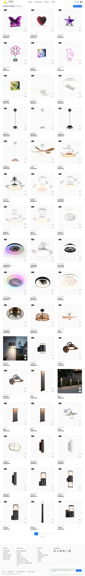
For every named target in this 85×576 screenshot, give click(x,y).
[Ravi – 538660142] (15, 414)
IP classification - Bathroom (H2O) (24, 563)
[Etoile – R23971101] (70, 21)
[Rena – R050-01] (70, 316)
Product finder (6, 551)
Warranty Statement (21, 559)
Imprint (3, 571)
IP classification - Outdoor (23, 561)
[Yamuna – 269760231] (70, 447)
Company (40, 553)
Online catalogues (7, 555)
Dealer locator (20, 557)
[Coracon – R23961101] (42, 21)
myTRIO (19, 553)
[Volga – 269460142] (42, 479)
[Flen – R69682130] (42, 152)
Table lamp (6, 67)
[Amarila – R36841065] (42, 119)
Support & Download (21, 551)
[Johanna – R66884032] (15, 316)
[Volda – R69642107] (15, 184)
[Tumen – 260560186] (15, 447)
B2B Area (19, 555)
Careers (39, 559)
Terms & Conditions (31, 571)
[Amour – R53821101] (42, 86)
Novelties (5, 553)
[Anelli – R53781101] (42, 53)
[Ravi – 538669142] (42, 414)
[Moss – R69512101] (42, 217)
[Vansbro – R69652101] (70, 184)
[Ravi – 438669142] (70, 381)
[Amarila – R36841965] (15, 152)
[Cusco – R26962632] (42, 348)
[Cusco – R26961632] (15, 348)
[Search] (75, 2)
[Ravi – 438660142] (42, 381)
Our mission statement (43, 555)
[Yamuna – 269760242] (15, 479)
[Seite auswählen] (37, 533)
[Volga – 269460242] (70, 479)
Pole (34, 394)
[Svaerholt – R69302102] (15, 250)
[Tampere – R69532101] (42, 250)
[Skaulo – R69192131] (70, 217)
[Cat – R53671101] (70, 53)
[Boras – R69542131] (42, 184)
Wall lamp (7, 34)
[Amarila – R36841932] (70, 119)
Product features (7, 557)
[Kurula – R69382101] (70, 86)
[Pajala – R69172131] (70, 283)
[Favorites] (78, 2)
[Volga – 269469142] (15, 512)
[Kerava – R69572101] (15, 217)
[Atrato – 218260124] (70, 348)
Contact (39, 561)
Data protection (11, 571)
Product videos (6, 559)
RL (3, 34)
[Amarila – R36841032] (15, 119)
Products (30, 2)
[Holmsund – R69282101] (15, 283)
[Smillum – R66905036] (42, 316)
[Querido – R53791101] (15, 86)
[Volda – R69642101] (70, 152)
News (39, 551)
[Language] (81, 2)
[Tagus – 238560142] (70, 512)
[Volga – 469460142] (42, 512)
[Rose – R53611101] (15, 53)
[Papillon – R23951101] (15, 21)
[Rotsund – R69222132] (70, 250)
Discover (46, 2)
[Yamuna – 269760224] (42, 447)
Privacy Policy (53, 571)
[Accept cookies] (79, 570)
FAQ (18, 565)
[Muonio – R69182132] (42, 283)
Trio (4, 394)
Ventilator (61, 99)
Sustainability (41, 557)
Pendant (6, 132)
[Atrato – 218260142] (15, 381)
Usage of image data (21, 571)
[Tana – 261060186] (70, 414)
